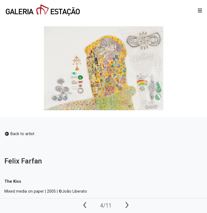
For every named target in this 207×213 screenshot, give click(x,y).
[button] (200, 11)
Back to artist (19, 134)
